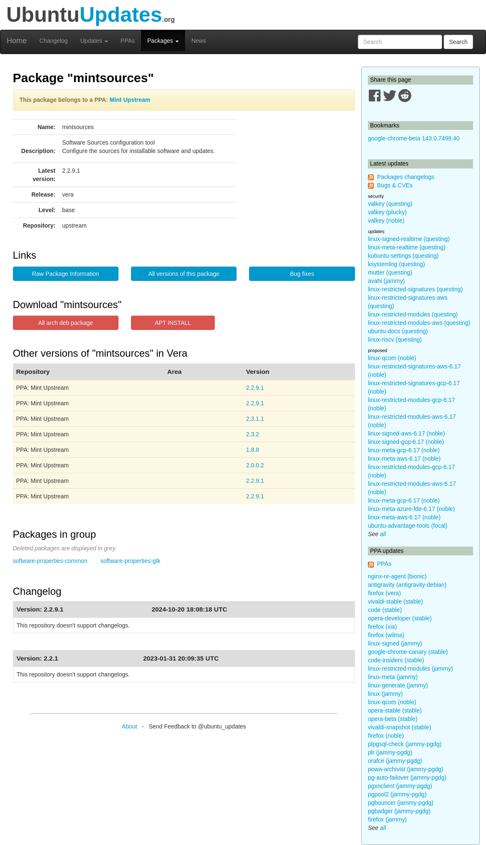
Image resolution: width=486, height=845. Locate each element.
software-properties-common (50, 560)
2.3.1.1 (255, 418)
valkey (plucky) (387, 212)
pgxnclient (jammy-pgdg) (400, 786)
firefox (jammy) (387, 819)
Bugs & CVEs (395, 185)
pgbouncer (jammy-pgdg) (400, 802)
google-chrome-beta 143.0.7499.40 (414, 138)
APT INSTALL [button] (173, 322)
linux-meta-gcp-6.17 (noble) (404, 450)
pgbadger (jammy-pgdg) (399, 811)
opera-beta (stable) (392, 718)
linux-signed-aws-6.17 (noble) (406, 433)
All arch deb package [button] (65, 322)
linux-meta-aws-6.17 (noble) (404, 458)
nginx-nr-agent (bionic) (397, 576)
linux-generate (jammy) (398, 685)
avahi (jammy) (386, 280)
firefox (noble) (386, 735)
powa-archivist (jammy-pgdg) (405, 769)
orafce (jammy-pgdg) (395, 760)
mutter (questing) (390, 272)
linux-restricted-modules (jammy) (410, 668)
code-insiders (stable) (396, 660)
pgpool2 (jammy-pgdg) (397, 794)
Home (17, 40)
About (129, 726)
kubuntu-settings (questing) (403, 255)
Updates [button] (94, 40)
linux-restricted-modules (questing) (413, 314)
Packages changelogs (406, 177)
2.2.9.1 (255, 387)
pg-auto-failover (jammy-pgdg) (407, 777)
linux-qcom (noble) (392, 358)
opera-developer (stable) (400, 618)
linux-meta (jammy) (393, 677)
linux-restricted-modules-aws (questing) (419, 322)
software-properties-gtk (130, 560)
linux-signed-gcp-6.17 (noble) (406, 441)
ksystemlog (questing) (396, 264)
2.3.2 (252, 434)
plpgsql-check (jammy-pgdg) (405, 744)
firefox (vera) (384, 593)
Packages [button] (163, 40)
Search (458, 42)
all (383, 534)
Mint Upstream (130, 99)
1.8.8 (252, 449)
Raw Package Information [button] (65, 273)
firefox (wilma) (386, 635)
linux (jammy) (385, 693)
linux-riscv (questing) (395, 339)
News (198, 40)
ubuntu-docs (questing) (398, 331)
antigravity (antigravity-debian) (407, 584)
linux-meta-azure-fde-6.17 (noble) (411, 508)
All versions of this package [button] (183, 273)
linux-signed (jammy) (395, 643)
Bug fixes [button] (302, 273)
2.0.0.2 (255, 465)
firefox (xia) (382, 626)
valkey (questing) (390, 203)
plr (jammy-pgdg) (390, 752)
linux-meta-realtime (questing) (406, 247)
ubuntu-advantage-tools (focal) (407, 525)
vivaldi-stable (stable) (395, 601)
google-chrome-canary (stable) (408, 651)
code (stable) (385, 610)
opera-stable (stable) (395, 710)
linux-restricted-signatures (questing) (415, 289)
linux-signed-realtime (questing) (409, 239)
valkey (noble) (386, 220)
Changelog (53, 40)
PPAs (128, 40)
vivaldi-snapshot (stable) (399, 727)
